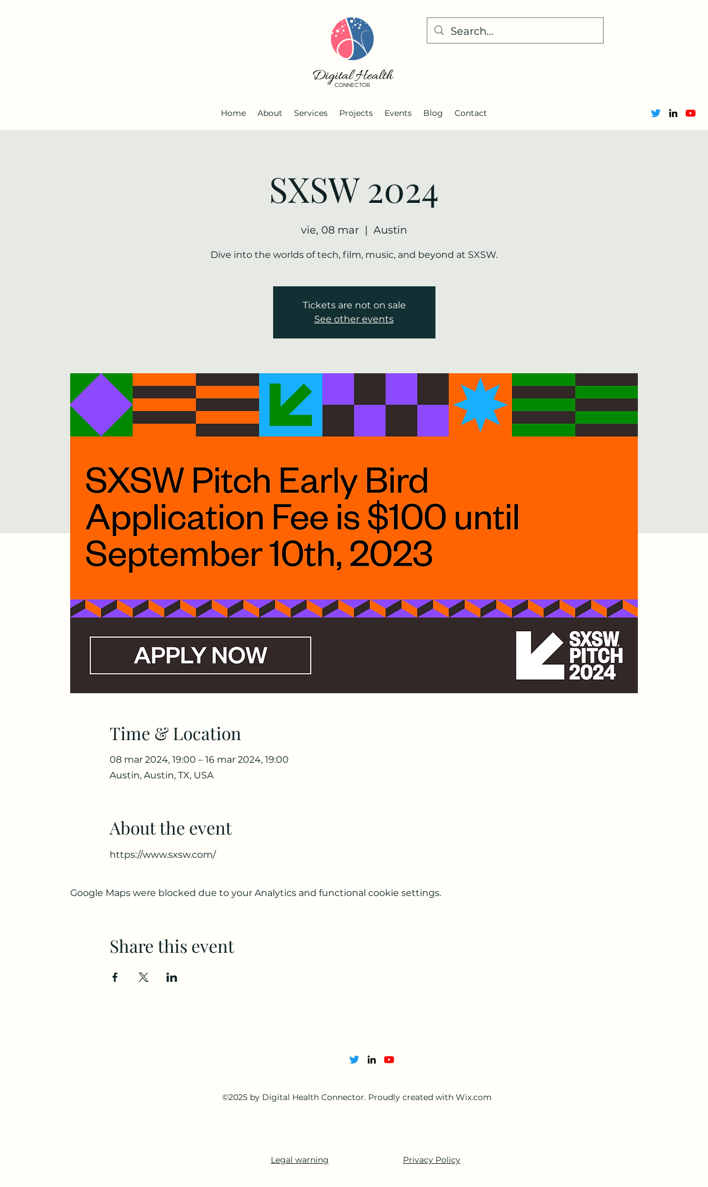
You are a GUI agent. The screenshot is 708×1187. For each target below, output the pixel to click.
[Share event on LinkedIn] (171, 977)
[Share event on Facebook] (115, 977)
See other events (354, 319)
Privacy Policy (431, 1160)
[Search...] (515, 32)
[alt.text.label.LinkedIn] (673, 113)
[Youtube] (690, 113)
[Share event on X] (143, 977)
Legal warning (300, 1160)
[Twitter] (656, 113)
